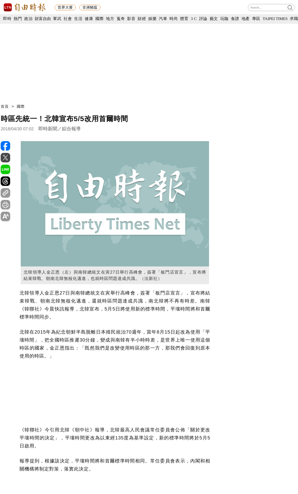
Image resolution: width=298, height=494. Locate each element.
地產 (246, 18)
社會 (68, 18)
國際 (99, 18)
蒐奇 (121, 18)
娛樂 (152, 18)
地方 (110, 18)
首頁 (5, 106)
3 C (194, 18)
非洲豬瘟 (89, 7)
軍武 (57, 18)
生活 (78, 18)
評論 (203, 18)
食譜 (235, 18)
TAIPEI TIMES (275, 18)
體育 (184, 18)
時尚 (173, 18)
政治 (28, 18)
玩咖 (224, 18)
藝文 (214, 18)
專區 (256, 18)
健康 (89, 18)
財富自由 (43, 18)
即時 (7, 18)
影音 (131, 18)
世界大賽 (65, 7)
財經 (142, 18)
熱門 (18, 18)
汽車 (163, 18)
